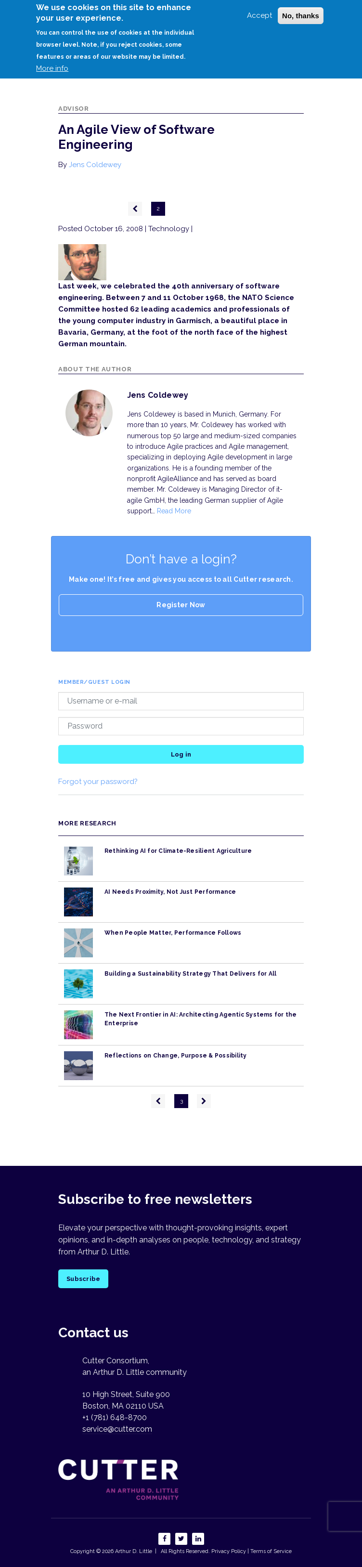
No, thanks (300, 16)
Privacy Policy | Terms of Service (251, 1551)
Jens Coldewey (95, 164)
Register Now (180, 605)
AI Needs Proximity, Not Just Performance (170, 891)
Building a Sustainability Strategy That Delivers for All (190, 973)
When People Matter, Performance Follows (172, 932)
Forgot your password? (98, 781)
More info (52, 68)
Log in (181, 754)
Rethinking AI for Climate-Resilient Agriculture (178, 851)
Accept (259, 15)
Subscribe (83, 1278)
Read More (174, 511)
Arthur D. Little (133, 1551)
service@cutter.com (117, 1429)
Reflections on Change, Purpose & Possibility (175, 1055)
